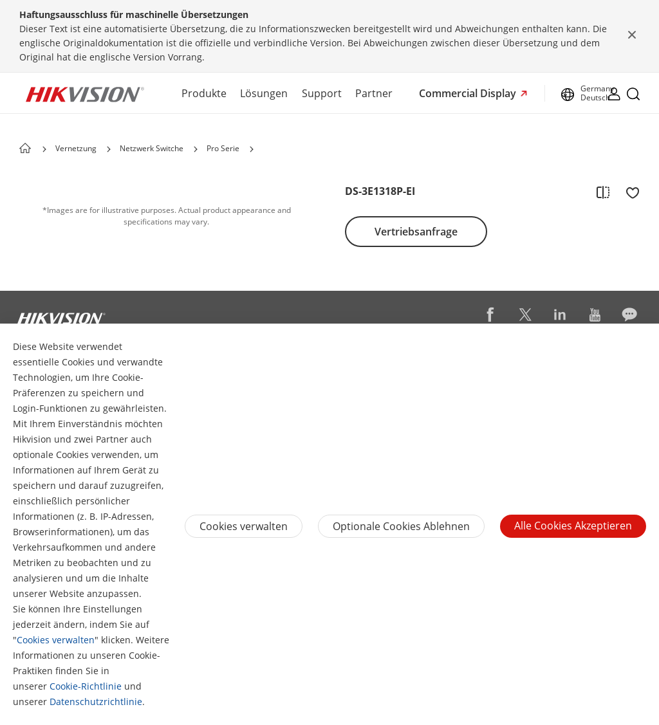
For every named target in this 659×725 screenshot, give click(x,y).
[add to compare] (603, 192)
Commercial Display (469, 93)
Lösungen (264, 93)
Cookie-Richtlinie (86, 686)
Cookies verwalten (56, 640)
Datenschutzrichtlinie (96, 701)
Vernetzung (76, 148)
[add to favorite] (629, 192)
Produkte (204, 93)
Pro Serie (223, 148)
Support (322, 93)
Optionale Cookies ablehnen (401, 526)
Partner (374, 93)
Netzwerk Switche (151, 148)
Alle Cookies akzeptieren (573, 526)
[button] (109, 149)
